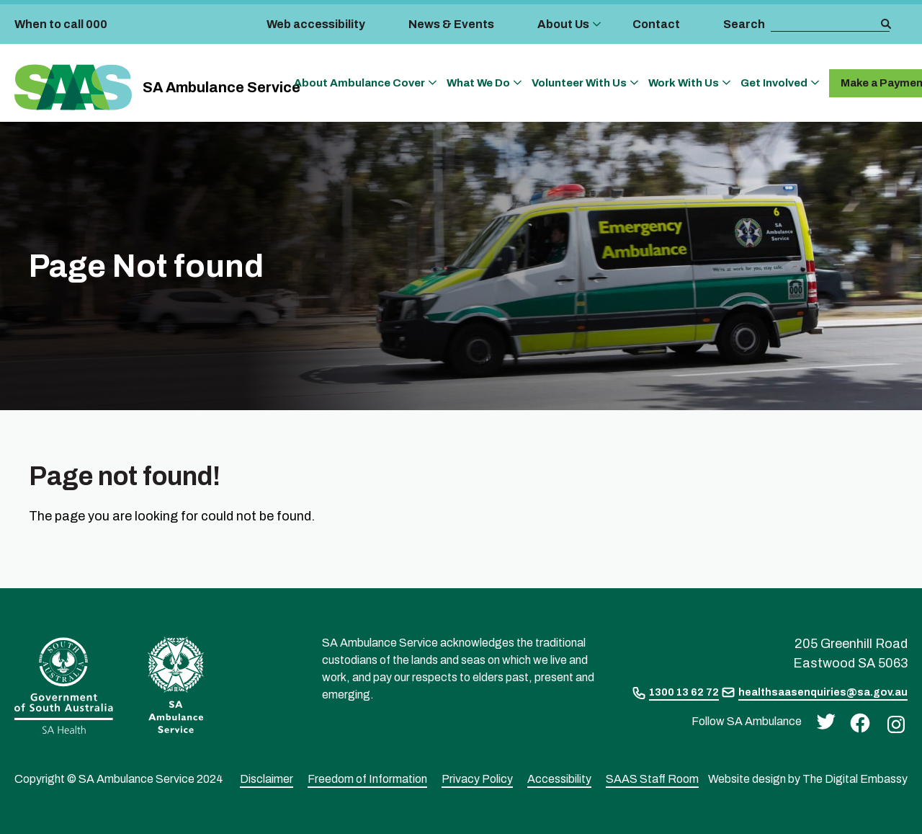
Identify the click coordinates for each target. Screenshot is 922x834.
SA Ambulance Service (221, 87)
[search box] (825, 24)
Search (744, 24)
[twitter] (822, 720)
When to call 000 (60, 24)
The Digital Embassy (855, 779)
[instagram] (892, 723)
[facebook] (856, 722)
